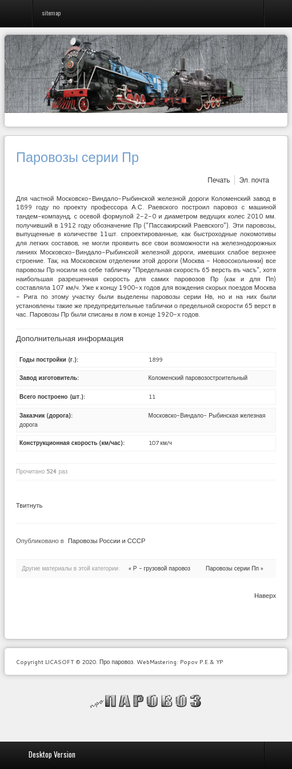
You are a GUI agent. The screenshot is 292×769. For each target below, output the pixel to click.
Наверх (265, 595)
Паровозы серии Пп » (234, 568)
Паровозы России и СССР (107, 540)
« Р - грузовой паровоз (159, 568)
